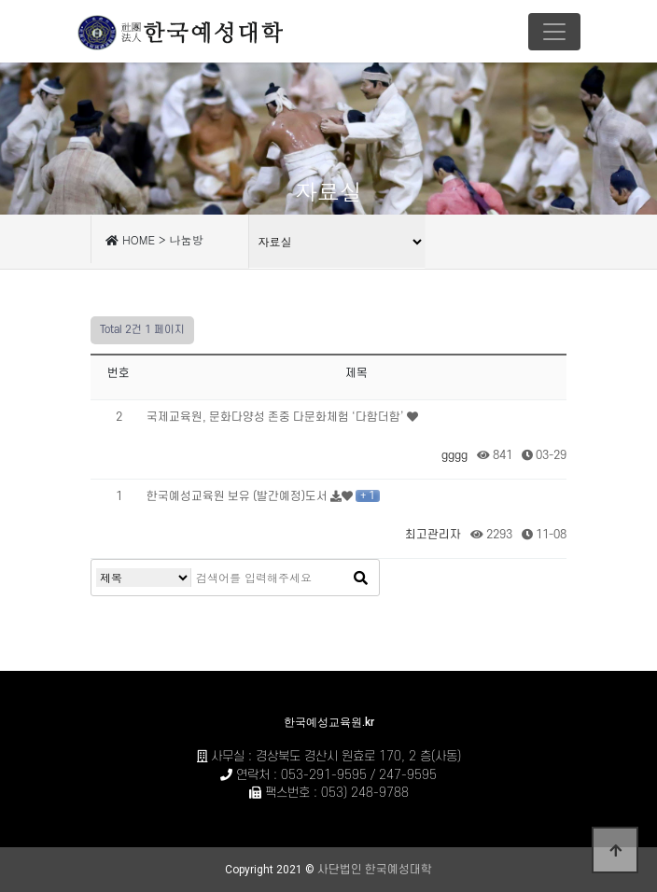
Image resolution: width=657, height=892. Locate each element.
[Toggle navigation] (554, 31)
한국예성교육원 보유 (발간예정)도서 (238, 496)
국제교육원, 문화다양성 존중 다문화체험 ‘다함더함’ (277, 417)
